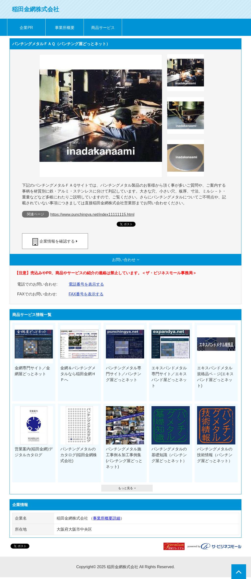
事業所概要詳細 (106, 518)
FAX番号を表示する (86, 294)
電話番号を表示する (86, 284)
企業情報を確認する (57, 241)
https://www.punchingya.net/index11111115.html (92, 214)
